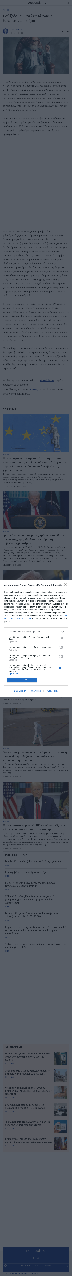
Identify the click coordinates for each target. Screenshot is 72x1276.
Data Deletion (20, 691)
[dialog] (36, 638)
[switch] (61, 638)
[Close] (66, 585)
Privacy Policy (52, 691)
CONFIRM (22, 680)
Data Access (35, 691)
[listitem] (36, 631)
